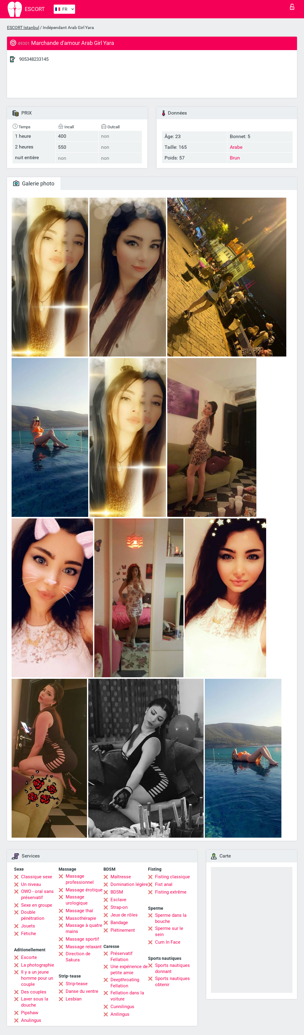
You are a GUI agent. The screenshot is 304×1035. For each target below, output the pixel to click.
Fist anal (163, 884)
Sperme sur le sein (169, 931)
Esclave (118, 899)
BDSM (116, 892)
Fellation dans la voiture (127, 996)
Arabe (236, 147)
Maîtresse (120, 877)
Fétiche (28, 933)
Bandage (119, 922)
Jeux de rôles (124, 915)
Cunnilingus (122, 1006)
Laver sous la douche (34, 1002)
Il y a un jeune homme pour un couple (37, 978)
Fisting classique (172, 877)
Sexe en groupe (36, 905)
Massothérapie (81, 918)
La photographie (37, 965)
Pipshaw (29, 1012)
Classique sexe (36, 877)
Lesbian (73, 999)
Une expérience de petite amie (129, 969)
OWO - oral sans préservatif (37, 894)
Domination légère (129, 884)
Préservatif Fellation (121, 956)
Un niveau (31, 884)
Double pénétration (32, 915)
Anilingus (119, 1014)
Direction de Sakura (78, 957)
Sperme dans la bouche (170, 918)
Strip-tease (77, 983)
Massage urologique (77, 900)
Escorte (29, 957)
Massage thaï (79, 910)
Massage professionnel (80, 879)
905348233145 (34, 59)
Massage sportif (82, 939)
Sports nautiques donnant (172, 968)
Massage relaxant (84, 946)
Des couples (33, 992)
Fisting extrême (170, 892)
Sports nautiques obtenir (172, 981)
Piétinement (122, 930)
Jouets (28, 926)
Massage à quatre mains (84, 928)
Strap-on (119, 907)
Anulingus (31, 1020)
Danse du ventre (82, 991)
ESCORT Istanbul (23, 27)
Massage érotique (84, 890)
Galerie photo (33, 183)
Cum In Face (167, 942)
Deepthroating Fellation (124, 983)
